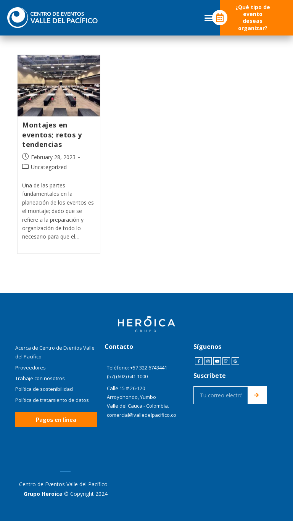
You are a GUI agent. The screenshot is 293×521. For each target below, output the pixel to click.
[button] (209, 18)
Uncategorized (49, 167)
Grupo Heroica (43, 493)
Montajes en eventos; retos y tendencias (52, 134)
